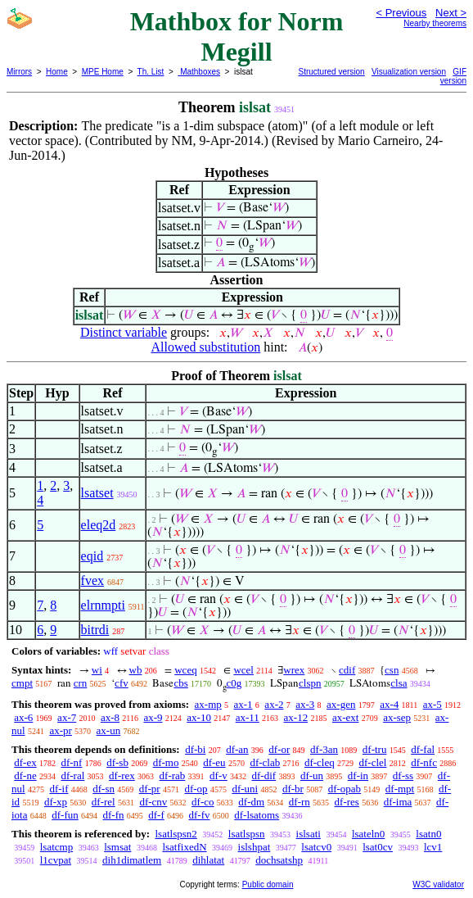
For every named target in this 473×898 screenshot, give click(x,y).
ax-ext (345, 717)
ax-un (109, 730)
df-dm (251, 802)
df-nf (71, 762)
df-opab (344, 788)
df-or (279, 749)
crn (81, 683)
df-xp (55, 802)
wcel (243, 670)
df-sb (117, 762)
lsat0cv (378, 847)
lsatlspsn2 (175, 834)
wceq (185, 670)
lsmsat (117, 847)
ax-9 (152, 717)
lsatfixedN (184, 847)
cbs (180, 683)
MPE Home (103, 71)
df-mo (166, 762)
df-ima (398, 802)
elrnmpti (103, 605)
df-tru (375, 749)
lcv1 (433, 847)
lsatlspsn (246, 834)
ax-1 (243, 704)
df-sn (103, 788)
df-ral (72, 775)
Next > (450, 13)
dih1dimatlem (131, 860)
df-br (293, 788)
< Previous (401, 13)
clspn (310, 683)
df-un (311, 775)
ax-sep (397, 717)
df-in (358, 775)
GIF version (453, 76)
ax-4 (389, 704)
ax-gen (341, 704)
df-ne (25, 775)
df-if (58, 788)
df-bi (195, 749)
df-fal (423, 749)
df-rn (299, 802)
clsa (398, 683)
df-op (195, 788)
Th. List (150, 71)
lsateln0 (368, 834)
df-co (202, 802)
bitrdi (95, 630)
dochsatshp (279, 860)
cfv (121, 683)
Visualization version (409, 71)
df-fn (113, 815)
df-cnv (153, 802)
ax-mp (208, 704)
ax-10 (199, 717)
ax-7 (66, 717)
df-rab (173, 775)
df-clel (373, 762)
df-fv (199, 815)
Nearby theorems (434, 23)
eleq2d (98, 525)
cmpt (22, 683)
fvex (92, 580)
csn (392, 670)
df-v (218, 775)
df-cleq (319, 762)
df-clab (265, 762)
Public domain (268, 884)
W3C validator (438, 884)
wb (135, 670)
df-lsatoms (256, 815)
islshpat (254, 847)
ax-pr (60, 730)
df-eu (214, 762)
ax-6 (23, 717)
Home (57, 71)
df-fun (65, 815)
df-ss (403, 775)
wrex (293, 670)
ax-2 (273, 704)
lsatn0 (428, 834)
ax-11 (247, 717)
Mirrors (19, 71)
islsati (308, 834)
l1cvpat (55, 860)
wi (97, 670)
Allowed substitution (205, 347)
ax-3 (304, 704)
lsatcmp (56, 847)
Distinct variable (123, 332)
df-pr (149, 788)
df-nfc (424, 762)
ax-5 (432, 704)
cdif (347, 670)
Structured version (332, 71)
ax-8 (110, 717)
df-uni (245, 788)
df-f (156, 815)
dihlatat (208, 860)
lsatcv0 (316, 847)
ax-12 (296, 717)
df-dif (264, 775)
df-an (237, 749)
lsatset (97, 493)
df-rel (103, 802)
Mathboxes (199, 71)
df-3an (324, 749)
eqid (92, 556)
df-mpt (399, 788)
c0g (234, 683)
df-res (347, 802)
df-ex (25, 762)
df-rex (122, 775)
